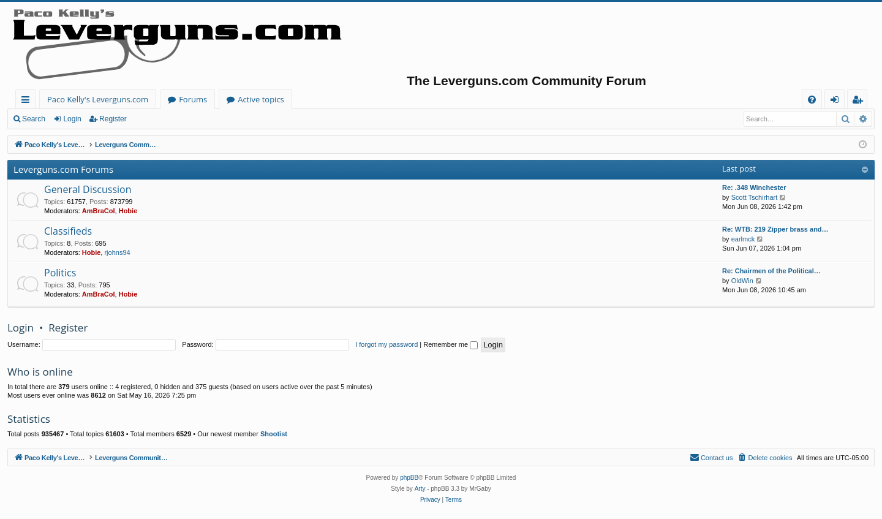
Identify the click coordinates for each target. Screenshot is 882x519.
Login (72, 119)
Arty (420, 488)
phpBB (409, 477)
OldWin (742, 280)
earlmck (743, 239)
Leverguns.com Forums (63, 169)
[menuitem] (811, 99)
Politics (60, 272)
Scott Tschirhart (754, 197)
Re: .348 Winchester (754, 187)
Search (33, 119)
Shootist (273, 434)
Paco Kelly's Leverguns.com (97, 99)
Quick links (28, 101)
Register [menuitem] (860, 101)
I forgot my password (386, 344)
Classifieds (68, 231)
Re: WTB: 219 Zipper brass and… (775, 229)
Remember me (450, 344)
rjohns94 (117, 252)
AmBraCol (98, 210)
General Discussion (88, 189)
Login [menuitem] (837, 101)
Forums (193, 99)
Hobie (128, 210)
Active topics (261, 99)
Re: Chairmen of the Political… (771, 271)
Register (113, 119)
